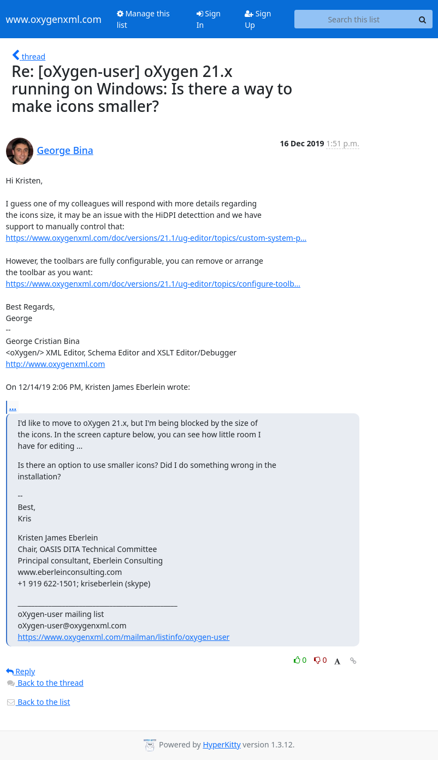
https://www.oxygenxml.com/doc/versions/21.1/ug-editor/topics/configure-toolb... (153, 283)
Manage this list (143, 19)
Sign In (209, 19)
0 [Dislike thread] (320, 660)
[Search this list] (353, 19)
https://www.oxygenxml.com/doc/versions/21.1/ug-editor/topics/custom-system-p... (156, 238)
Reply (20, 671)
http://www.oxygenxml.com (55, 364)
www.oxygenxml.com (54, 19)
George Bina (65, 150)
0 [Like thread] (301, 660)
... (13, 407)
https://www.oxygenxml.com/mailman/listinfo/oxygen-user (124, 637)
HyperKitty (221, 744)
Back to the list (38, 702)
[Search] (423, 19)
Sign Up (258, 19)
